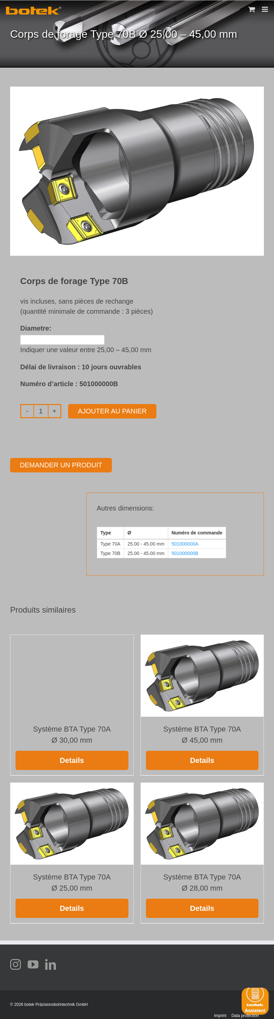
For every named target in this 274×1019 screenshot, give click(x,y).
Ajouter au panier (112, 411)
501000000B (185, 553)
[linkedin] (50, 964)
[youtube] (33, 964)
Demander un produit (61, 465)
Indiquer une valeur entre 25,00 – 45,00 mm (85, 349)
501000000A (185, 544)
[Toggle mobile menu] (265, 9)
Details (72, 760)
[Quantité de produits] (41, 411)
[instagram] (15, 964)
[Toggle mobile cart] (251, 9)
